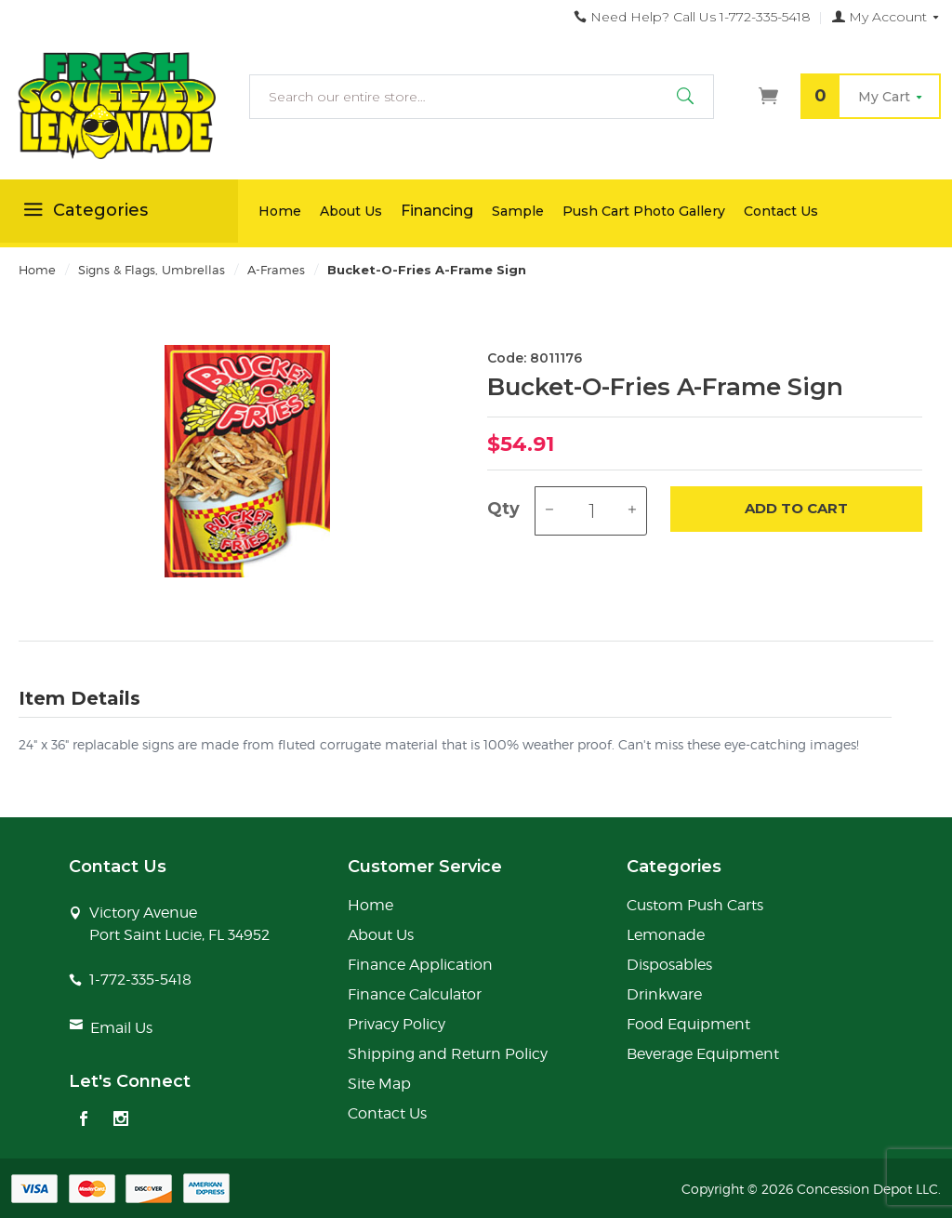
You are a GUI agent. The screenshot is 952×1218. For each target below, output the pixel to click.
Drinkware (664, 994)
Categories (83, 213)
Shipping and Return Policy (448, 1054)
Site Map (379, 1083)
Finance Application (420, 964)
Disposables (669, 964)
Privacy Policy (396, 1024)
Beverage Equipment (703, 1054)
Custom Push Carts (695, 905)
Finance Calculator (415, 994)
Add (796, 509)
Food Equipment (688, 1024)
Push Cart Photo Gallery (643, 211)
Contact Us (781, 211)
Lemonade (666, 935)
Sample (518, 211)
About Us (351, 211)
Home (279, 211)
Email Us (121, 1028)
